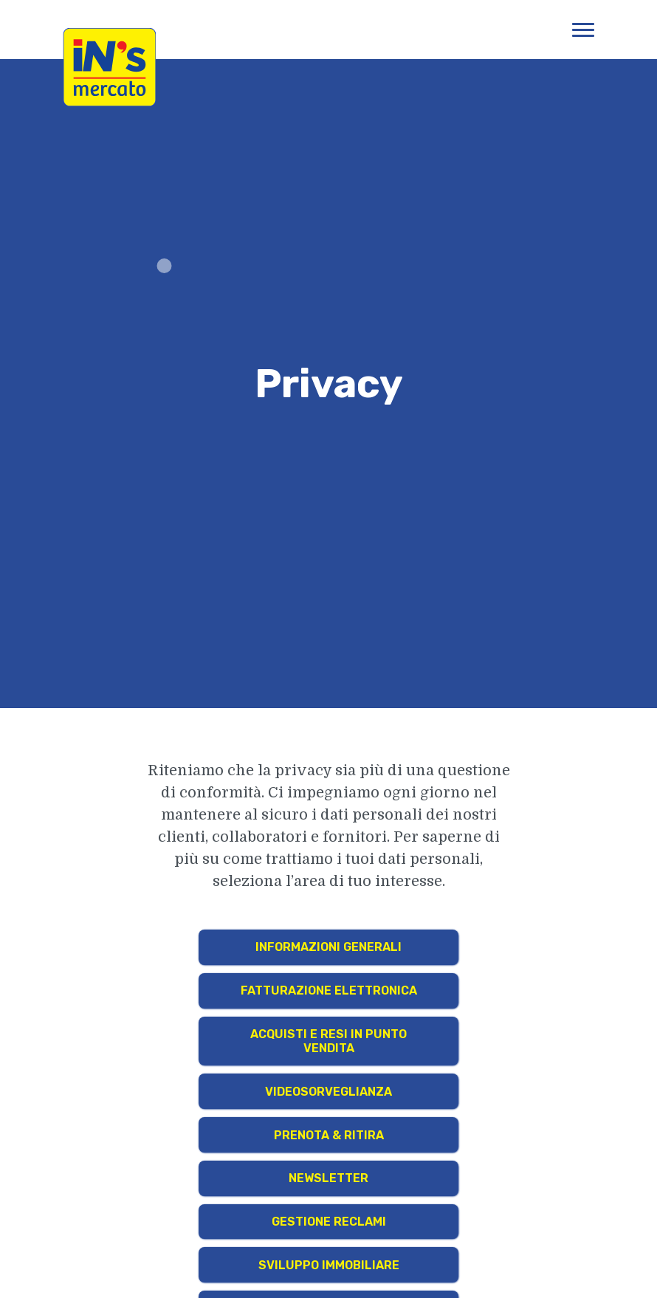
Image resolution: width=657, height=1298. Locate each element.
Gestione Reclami (329, 1222)
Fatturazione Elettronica (329, 990)
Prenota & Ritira (329, 1135)
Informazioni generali (328, 947)
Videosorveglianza (328, 1092)
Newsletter (328, 1178)
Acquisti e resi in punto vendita (328, 1041)
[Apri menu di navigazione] (583, 29)
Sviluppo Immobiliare (328, 1265)
